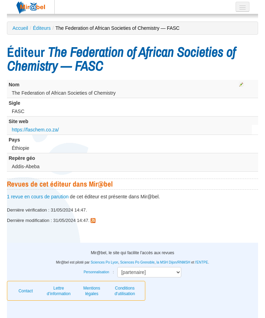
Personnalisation (96, 272)
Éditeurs (42, 28)
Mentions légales (91, 291)
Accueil (20, 28)
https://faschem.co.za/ (35, 129)
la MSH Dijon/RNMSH (173, 262)
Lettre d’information (59, 291)
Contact (25, 291)
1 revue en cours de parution (37, 196)
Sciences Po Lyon (104, 262)
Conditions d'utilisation (125, 291)
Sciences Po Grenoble (137, 262)
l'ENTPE (201, 262)
